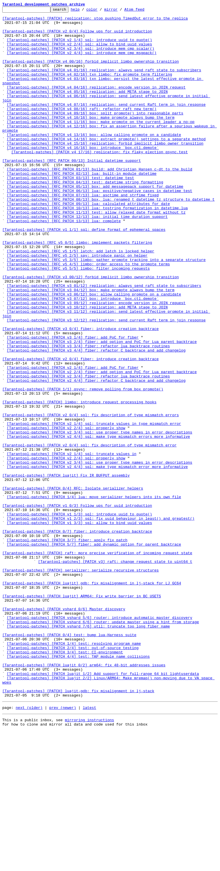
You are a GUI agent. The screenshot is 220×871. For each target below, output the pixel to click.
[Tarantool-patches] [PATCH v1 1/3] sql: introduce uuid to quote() (79, 615)
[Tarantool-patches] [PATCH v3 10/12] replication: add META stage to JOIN (87, 367)
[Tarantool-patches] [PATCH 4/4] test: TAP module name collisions (78, 786)
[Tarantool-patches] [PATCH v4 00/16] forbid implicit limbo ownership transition (90, 72)
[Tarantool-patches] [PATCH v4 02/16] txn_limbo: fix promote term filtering (89, 88)
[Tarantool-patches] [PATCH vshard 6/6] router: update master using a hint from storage (103, 745)
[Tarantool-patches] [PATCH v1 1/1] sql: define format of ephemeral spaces (83, 274)
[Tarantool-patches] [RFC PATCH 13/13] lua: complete (64, 263)
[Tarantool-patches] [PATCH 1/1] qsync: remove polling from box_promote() (82, 465)
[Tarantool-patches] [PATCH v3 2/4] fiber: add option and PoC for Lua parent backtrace (102, 408)
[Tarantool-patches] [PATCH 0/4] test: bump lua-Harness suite (69, 760)
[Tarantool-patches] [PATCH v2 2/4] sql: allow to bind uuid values (79, 51)
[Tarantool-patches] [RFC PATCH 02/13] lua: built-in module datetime (82, 207)
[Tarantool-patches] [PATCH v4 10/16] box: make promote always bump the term (90, 139)
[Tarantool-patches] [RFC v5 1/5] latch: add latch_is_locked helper (80, 300)
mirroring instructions (89, 859)
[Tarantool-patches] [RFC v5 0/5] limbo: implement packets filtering (77, 289)
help (84, 11)
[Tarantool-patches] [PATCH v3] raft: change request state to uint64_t (115, 672)
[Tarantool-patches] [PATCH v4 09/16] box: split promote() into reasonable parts (95, 134)
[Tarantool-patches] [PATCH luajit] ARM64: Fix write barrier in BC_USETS (81, 714)
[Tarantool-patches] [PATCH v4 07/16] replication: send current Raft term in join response (106, 124)
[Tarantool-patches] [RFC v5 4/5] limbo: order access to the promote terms (88, 315)
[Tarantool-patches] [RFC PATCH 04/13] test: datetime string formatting (85, 217)
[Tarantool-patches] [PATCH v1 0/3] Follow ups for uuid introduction (77, 605)
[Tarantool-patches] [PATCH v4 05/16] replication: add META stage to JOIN (87, 108)
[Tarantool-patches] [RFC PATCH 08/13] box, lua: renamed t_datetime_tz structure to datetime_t (111, 238)
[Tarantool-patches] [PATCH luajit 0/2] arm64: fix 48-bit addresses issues (83, 796)
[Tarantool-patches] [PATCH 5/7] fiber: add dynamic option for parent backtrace (94, 652)
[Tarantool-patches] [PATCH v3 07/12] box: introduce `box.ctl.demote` (83, 357)
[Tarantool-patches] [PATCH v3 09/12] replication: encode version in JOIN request (96, 362)
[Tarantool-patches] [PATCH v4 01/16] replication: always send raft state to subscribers (104, 82)
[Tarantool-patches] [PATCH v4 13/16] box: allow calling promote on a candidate (94, 160)
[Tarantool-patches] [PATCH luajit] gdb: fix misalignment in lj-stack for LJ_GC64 (91, 698)
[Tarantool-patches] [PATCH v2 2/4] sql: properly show (66, 512)
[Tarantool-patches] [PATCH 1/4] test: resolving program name (74, 771)
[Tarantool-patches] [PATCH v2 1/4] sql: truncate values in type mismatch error (94, 507)
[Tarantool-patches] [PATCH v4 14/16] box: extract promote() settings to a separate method (106, 165)
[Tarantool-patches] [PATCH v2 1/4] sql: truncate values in (71, 543)
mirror (120, 11)
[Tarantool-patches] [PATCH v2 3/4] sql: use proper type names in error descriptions (99, 517)
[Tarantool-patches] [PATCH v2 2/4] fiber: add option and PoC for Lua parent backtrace (102, 445)
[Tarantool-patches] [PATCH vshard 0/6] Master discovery (63, 729)
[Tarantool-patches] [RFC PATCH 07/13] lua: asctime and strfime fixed (83, 232)
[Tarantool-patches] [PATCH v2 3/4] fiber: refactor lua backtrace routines (88, 450)
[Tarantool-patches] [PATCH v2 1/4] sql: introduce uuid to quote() (79, 46)
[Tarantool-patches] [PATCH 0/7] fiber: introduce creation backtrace (77, 636)
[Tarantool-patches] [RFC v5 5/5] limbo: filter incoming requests (78, 320)
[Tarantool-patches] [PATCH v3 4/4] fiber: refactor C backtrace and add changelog (96, 419)
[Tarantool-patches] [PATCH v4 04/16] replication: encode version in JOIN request (96, 103)
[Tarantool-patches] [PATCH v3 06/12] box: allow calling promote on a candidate (94, 351)
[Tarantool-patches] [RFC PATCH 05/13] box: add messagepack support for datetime (95, 222)
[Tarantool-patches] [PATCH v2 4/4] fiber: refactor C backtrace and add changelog (96, 455)
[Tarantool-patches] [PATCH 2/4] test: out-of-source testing (73, 776)
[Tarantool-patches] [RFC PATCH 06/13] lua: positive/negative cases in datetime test (99, 227)
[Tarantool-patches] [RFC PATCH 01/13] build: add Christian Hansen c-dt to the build (99, 201)
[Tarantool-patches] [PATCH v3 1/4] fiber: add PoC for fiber (73, 403)
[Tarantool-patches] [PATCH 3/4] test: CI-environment (65, 781)
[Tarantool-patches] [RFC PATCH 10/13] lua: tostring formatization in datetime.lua (97, 248)
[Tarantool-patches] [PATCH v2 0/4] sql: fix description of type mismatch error (89, 533)
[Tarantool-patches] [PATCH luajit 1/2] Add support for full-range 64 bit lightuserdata (103, 807)
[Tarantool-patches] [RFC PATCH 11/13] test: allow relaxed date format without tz (96, 253)
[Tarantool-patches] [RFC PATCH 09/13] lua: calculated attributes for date (88, 243)
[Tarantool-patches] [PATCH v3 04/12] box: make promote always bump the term (90, 346)
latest (89, 846)
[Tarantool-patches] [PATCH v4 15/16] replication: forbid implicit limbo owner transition (105, 170)
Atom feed (143, 11)
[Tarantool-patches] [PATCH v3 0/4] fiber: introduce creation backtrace (80, 393)
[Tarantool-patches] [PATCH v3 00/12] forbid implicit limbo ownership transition (90, 331)
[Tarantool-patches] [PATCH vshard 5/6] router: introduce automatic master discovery (99, 740)
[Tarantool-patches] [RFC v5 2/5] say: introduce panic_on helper (77, 305)
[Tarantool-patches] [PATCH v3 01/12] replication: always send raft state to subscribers (104, 341)
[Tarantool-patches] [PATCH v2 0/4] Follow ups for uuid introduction (77, 36)
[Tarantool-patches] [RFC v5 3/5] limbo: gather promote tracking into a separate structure (106, 310)
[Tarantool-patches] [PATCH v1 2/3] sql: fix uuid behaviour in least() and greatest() (101, 620)
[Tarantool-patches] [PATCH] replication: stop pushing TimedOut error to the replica (95, 20)
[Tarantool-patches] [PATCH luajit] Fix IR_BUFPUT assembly (66, 569)
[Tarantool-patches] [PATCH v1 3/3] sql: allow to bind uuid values (79, 626)
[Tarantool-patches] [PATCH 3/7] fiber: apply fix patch (67, 646)
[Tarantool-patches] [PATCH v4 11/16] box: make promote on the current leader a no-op (101, 144)
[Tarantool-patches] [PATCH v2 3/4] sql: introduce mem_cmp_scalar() (80, 57)
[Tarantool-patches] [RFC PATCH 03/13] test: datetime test (70, 212)
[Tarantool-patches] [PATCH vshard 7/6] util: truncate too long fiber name (88, 750)
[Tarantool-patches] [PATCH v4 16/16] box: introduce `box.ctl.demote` (83, 176)
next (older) (29, 846)
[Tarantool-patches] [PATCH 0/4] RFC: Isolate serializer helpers (72, 584)
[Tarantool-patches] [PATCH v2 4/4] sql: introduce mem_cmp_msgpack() (82, 62)
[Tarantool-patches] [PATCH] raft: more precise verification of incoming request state (97, 662)
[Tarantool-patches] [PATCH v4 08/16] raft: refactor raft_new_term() (82, 129)
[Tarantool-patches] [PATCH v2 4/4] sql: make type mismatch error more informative (97, 558)
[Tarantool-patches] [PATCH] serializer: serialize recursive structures (80, 683)
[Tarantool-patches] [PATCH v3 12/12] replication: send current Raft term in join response (106, 382)
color (100, 11)
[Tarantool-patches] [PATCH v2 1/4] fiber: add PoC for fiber (73, 439)
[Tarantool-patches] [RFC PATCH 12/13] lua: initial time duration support (87, 258)
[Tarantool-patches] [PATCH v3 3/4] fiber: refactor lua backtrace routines (88, 414)
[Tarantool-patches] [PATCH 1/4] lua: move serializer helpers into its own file (94, 595)
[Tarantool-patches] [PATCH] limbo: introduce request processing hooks (79, 481)
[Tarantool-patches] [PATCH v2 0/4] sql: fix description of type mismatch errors (90, 496)
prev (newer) (62, 846)
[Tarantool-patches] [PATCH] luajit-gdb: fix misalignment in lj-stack (78, 827)
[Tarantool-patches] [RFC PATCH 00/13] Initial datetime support (71, 191)
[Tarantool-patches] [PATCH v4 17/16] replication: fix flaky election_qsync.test (99, 181)
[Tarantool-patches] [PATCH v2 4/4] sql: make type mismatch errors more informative (98, 522)
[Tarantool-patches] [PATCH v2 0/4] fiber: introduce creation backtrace (80, 429)
